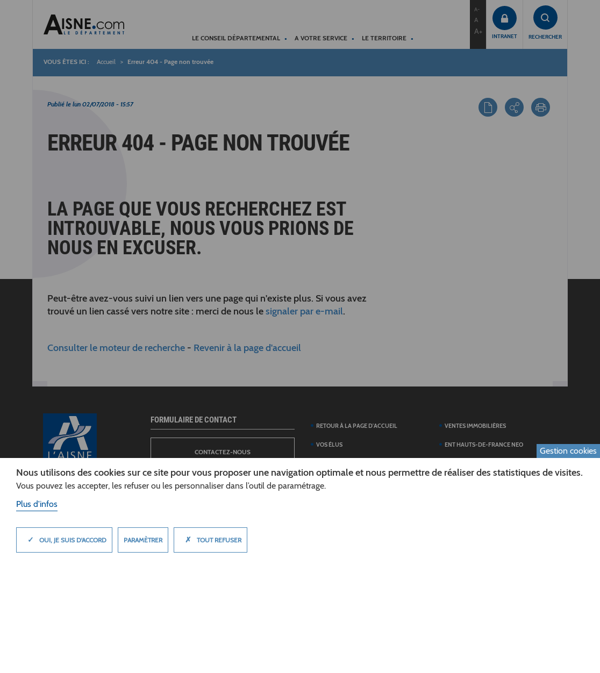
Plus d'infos (37, 504)
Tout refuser (210, 539)
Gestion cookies (568, 451)
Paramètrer (143, 540)
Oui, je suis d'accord (64, 539)
